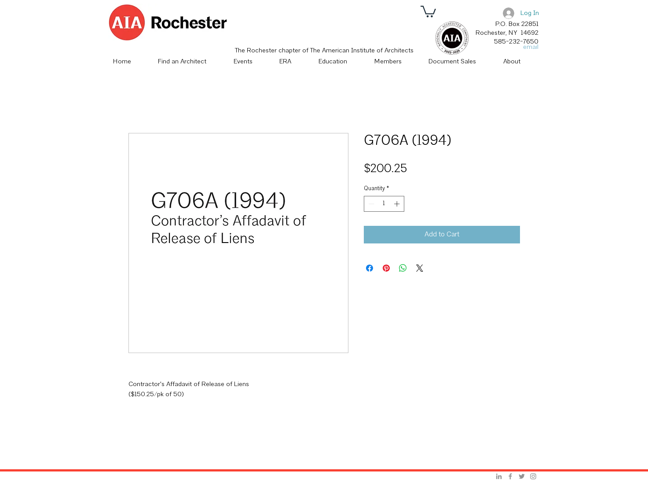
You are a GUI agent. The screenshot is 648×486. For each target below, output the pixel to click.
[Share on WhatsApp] (403, 268)
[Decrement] (370, 203)
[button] (428, 10)
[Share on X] (419, 268)
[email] (528, 47)
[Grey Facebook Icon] (510, 476)
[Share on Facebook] (369, 268)
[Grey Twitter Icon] (522, 476)
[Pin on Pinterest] (386, 268)
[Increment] (397, 203)
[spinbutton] (383, 203)
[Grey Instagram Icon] (533, 476)
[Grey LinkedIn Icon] (499, 476)
